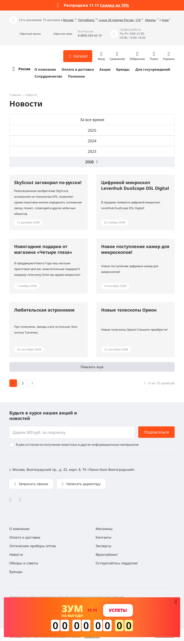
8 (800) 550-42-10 (90, 35)
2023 (92, 151)
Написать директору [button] (82, 484)
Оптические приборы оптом (32, 546)
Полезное (76, 76)
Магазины (104, 528)
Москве (68, 20)
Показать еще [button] (92, 367)
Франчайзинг (107, 554)
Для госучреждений (152, 69)
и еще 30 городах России (116, 20)
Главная (15, 95)
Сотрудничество (48, 76)
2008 (89, 161)
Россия (24, 69)
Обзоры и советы (23, 563)
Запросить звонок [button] (33, 484)
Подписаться (156, 432)
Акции (104, 69)
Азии (165, 20)
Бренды (123, 69)
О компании (45, 69)
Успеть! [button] (118, 610)
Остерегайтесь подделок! (117, 563)
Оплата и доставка (78, 69)
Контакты (103, 537)
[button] (25, 34)
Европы (150, 20)
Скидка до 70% (114, 5)
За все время (92, 119)
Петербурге (86, 20)
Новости (16, 554)
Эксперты (103, 546)
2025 (92, 130)
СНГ (138, 20)
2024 (92, 140)
